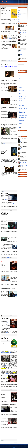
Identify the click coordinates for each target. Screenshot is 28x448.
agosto (19, 127)
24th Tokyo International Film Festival (5, 338)
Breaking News (19, 172)
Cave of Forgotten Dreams (8, 352)
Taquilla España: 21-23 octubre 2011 (5, 193)
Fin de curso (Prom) (20, 123)
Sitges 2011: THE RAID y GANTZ (4, 213)
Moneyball (4, 349)
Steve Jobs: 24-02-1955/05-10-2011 (22, 120)
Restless (2, 352)
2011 (19, 84)
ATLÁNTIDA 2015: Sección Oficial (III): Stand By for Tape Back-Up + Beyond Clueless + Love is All (23, 28)
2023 (19, 75)
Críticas (3, 191)
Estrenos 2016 (26, 4)
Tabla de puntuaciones (11, 4)
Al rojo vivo (19, 21)
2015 (19, 81)
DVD (18, 16)
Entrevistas (4, 143)
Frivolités (19, 17)
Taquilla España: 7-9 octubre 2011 (22, 112)
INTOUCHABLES (6, 365)
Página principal (2, 4)
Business (19, 174)
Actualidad (4, 335)
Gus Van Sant (4, 352)
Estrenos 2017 (22, 4)
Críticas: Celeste (21, 148)
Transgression (2, 391)
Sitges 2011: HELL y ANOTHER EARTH (22, 117)
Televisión (19, 12)
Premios (19, 10)
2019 (19, 78)
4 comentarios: (9, 60)
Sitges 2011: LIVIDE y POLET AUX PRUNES (22, 105)
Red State (21, 155)
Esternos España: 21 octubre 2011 (5, 318)
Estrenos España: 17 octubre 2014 (23, 32)
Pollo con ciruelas (6, 373)
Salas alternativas (19, 14)
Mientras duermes (14, 203)
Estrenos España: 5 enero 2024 (23, 162)
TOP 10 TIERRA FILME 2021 (6, 4)
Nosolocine (19, 19)
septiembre (20, 126)
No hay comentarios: (8, 142)
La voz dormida (6, 199)
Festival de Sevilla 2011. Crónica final (23, 165)
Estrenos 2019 (15, 4)
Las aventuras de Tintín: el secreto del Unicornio (6, 146)
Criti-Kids (19, 18)
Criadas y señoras (3, 8)
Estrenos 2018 (19, 4)
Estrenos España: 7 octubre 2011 (21, 114)
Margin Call (5, 200)
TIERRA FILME (4, 1)
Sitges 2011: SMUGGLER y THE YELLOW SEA (23, 115)
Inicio (9, 442)
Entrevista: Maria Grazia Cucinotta (5, 63)
